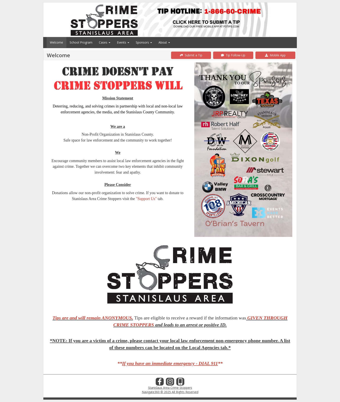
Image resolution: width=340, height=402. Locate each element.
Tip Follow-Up (233, 55)
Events (123, 42)
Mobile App (275, 55)
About (164, 42)
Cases (104, 42)
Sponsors (144, 42)
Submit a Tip (191, 55)
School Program (81, 42)
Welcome (56, 42)
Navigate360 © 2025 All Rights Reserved (170, 392)
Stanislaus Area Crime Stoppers (170, 388)
